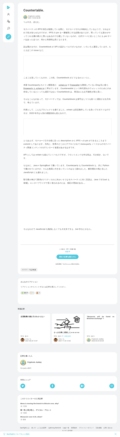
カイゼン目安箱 (67, 430)
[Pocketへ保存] (111, 386)
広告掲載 (99, 428)
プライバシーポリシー (86, 428)
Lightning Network (54, 428)
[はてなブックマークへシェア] (82, 386)
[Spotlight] (8, 9)
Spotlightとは (24, 428)
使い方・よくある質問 (38, 428)
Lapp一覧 (66, 428)
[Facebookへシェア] (52, 386)
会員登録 (59, 264)
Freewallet (75, 85)
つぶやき (29, 270)
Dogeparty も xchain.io (33, 88)
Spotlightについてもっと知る (18, 434)
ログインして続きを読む (71, 264)
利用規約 (74, 428)
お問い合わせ (107, 428)
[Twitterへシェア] (22, 386)
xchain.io (63, 85)
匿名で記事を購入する (67, 257)
